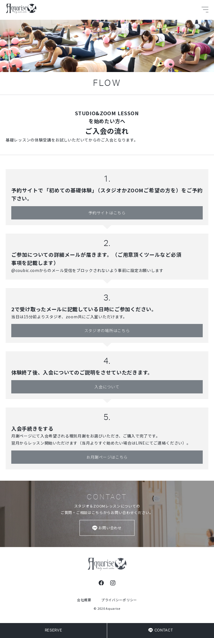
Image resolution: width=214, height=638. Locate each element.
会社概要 (84, 599)
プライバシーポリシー (119, 599)
